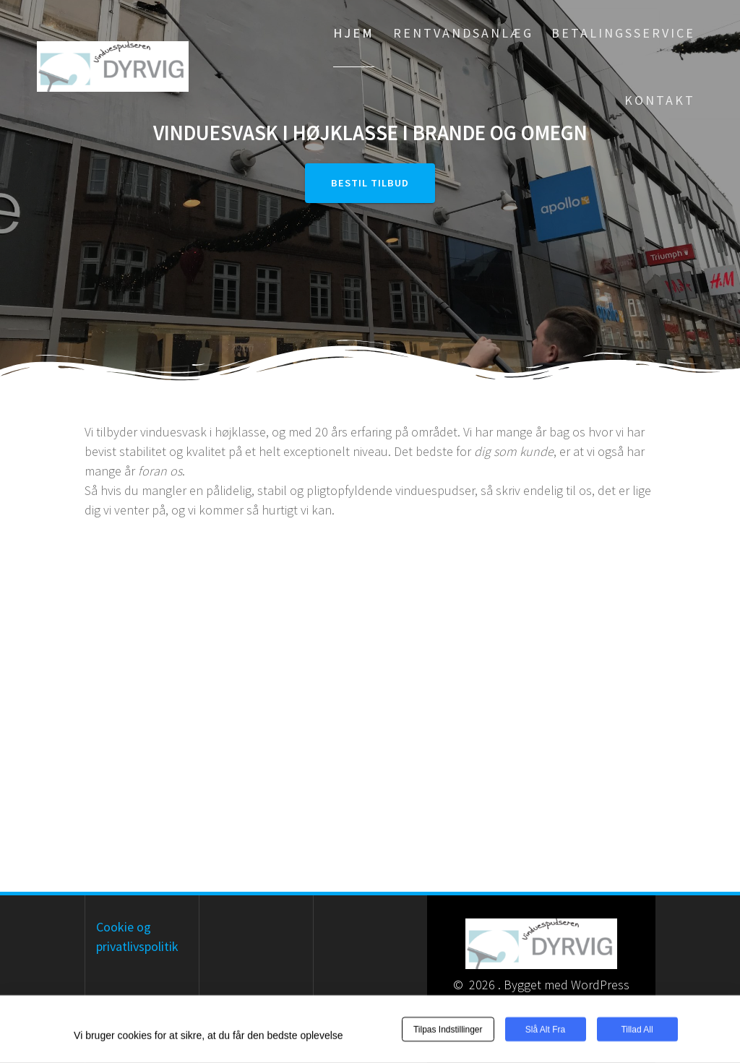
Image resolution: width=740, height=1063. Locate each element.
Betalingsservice (623, 33)
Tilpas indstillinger (448, 1030)
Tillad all (637, 1030)
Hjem (353, 33)
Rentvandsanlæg (463, 33)
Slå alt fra (545, 1030)
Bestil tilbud (370, 182)
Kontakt (659, 100)
